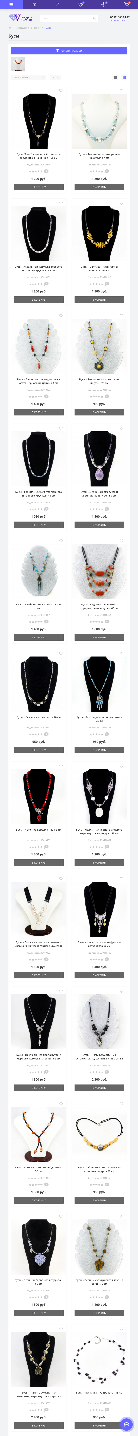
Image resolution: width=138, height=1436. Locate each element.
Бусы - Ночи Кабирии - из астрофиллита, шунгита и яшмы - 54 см (99, 1058)
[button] (57, 4)
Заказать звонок (118, 20)
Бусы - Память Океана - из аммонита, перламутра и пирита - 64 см (39, 1396)
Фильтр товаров (69, 51)
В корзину (39, 187)
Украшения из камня (28, 27)
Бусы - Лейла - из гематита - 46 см (39, 717)
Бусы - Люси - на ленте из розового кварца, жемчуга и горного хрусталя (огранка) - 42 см (38, 946)
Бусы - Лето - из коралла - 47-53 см (38, 829)
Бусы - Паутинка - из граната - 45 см (99, 1392)
